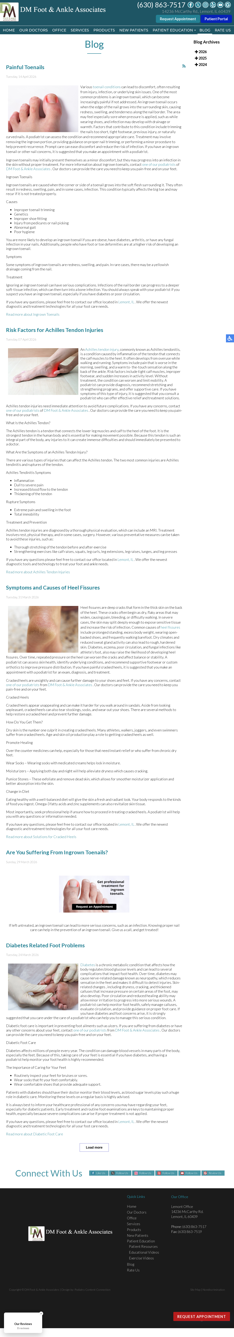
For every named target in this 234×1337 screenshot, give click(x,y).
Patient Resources (143, 1246)
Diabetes (88, 965)
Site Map (195, 1289)
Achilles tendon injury (102, 350)
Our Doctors (33, 30)
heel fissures (170, 628)
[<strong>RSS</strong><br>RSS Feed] (184, 66)
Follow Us (122, 1173)
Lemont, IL (126, 302)
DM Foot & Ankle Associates (28, 169)
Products (104, 30)
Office (59, 30)
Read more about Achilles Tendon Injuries (38, 572)
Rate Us (223, 30)
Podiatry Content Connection (92, 1289)
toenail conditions (107, 87)
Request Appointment (178, 19)
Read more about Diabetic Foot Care (34, 1134)
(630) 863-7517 (161, 5)
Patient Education (173, 30)
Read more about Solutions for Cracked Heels (41, 837)
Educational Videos (144, 1252)
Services (80, 30)
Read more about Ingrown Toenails (32, 315)
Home (9, 30)
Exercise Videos (141, 1258)
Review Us (215, 1173)
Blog (204, 30)
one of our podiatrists (159, 165)
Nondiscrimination (214, 1289)
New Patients (133, 30)
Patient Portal (216, 19)
